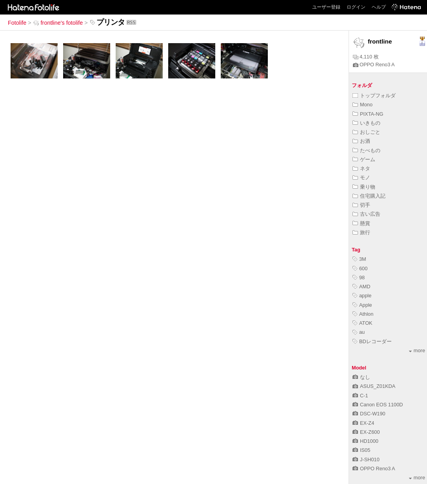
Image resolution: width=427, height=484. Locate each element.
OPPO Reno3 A (374, 64)
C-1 (360, 395)
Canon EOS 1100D (378, 405)
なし (361, 377)
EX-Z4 (363, 423)
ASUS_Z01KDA (374, 386)
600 (360, 268)
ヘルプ (379, 7)
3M (359, 259)
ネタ (361, 168)
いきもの (366, 123)
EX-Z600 (366, 432)
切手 (361, 205)
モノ (361, 177)
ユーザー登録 (326, 7)
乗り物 (364, 187)
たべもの (366, 150)
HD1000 (365, 441)
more (417, 350)
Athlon (363, 314)
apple (362, 295)
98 (359, 277)
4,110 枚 (366, 57)
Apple (362, 305)
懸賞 (361, 223)
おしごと (366, 132)
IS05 (361, 450)
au (359, 332)
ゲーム (364, 159)
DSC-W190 (369, 414)
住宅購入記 (369, 196)
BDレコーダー (372, 341)
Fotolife (17, 23)
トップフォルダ (374, 95)
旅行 (361, 232)
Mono (362, 104)
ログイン (356, 7)
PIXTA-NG (368, 114)
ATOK (362, 323)
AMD (361, 286)
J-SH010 (366, 459)
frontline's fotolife (58, 23)
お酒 (361, 141)
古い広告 (366, 214)
